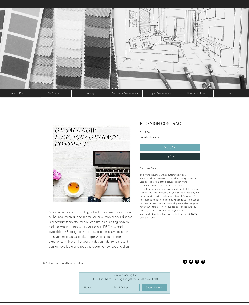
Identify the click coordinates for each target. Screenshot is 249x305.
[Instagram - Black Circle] (197, 262)
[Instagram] (203, 262)
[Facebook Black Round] (191, 262)
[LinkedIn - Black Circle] (185, 262)
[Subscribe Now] (154, 287)
